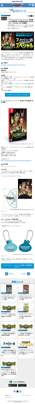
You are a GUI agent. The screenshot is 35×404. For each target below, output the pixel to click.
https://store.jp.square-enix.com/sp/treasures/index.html (17, 160)
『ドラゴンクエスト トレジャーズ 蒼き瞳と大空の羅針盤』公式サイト (17, 266)
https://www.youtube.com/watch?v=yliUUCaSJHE (13, 64)
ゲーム (3, 15)
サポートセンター (8, 397)
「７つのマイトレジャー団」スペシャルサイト (17, 94)
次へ (24, 273)
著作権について (9, 395)
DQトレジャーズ (8, 15)
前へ (11, 273)
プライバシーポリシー (26, 395)
